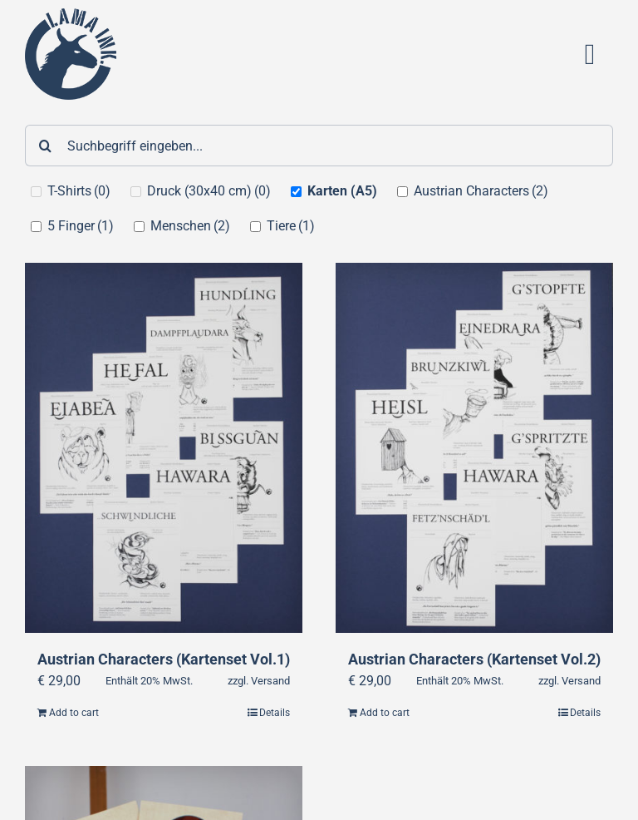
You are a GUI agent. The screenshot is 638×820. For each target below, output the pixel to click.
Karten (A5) (342, 191)
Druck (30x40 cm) (209, 191)
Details (274, 713)
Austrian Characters (481, 191)
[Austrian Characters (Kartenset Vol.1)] (163, 448)
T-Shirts (78, 191)
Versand (270, 681)
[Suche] (45, 145)
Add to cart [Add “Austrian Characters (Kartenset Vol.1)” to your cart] (74, 713)
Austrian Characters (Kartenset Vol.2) (474, 659)
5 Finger (80, 226)
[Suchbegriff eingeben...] (319, 145)
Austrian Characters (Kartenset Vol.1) (163, 659)
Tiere (291, 226)
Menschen (190, 226)
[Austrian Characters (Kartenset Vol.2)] (474, 448)
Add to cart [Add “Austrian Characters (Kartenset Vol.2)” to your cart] (385, 713)
